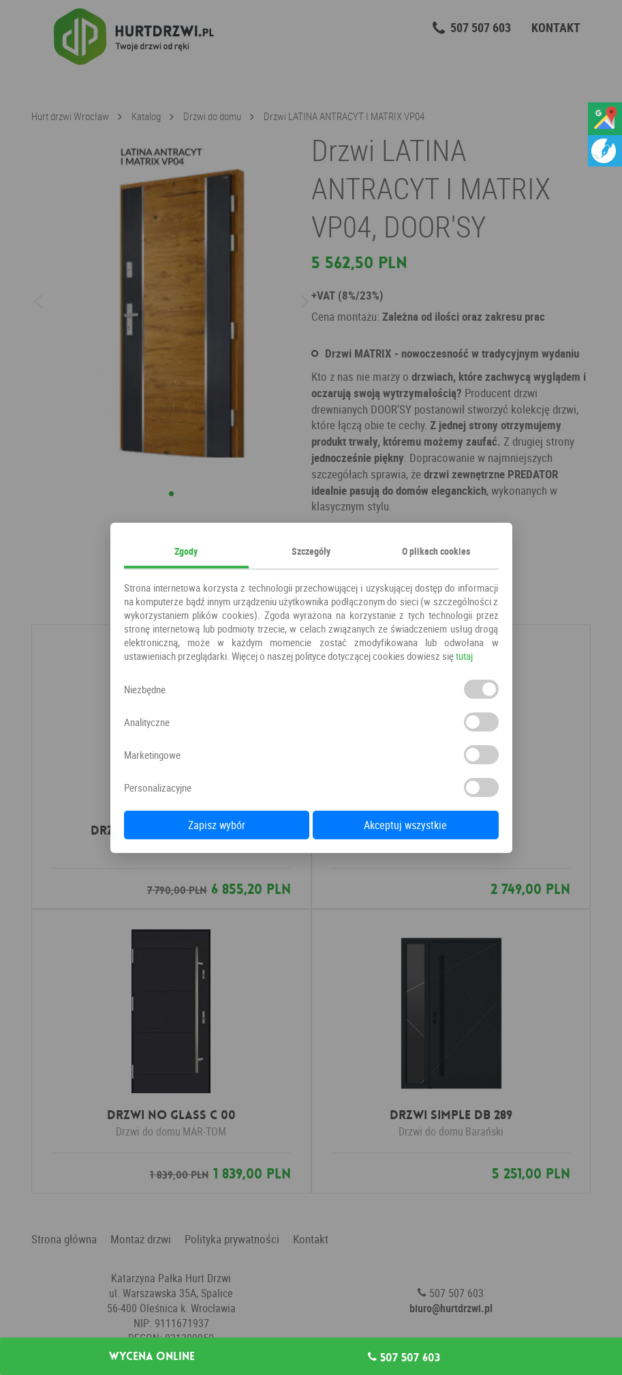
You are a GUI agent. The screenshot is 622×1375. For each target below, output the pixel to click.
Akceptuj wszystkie (405, 825)
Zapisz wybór (216, 825)
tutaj (464, 656)
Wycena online (152, 1356)
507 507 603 (404, 1357)
